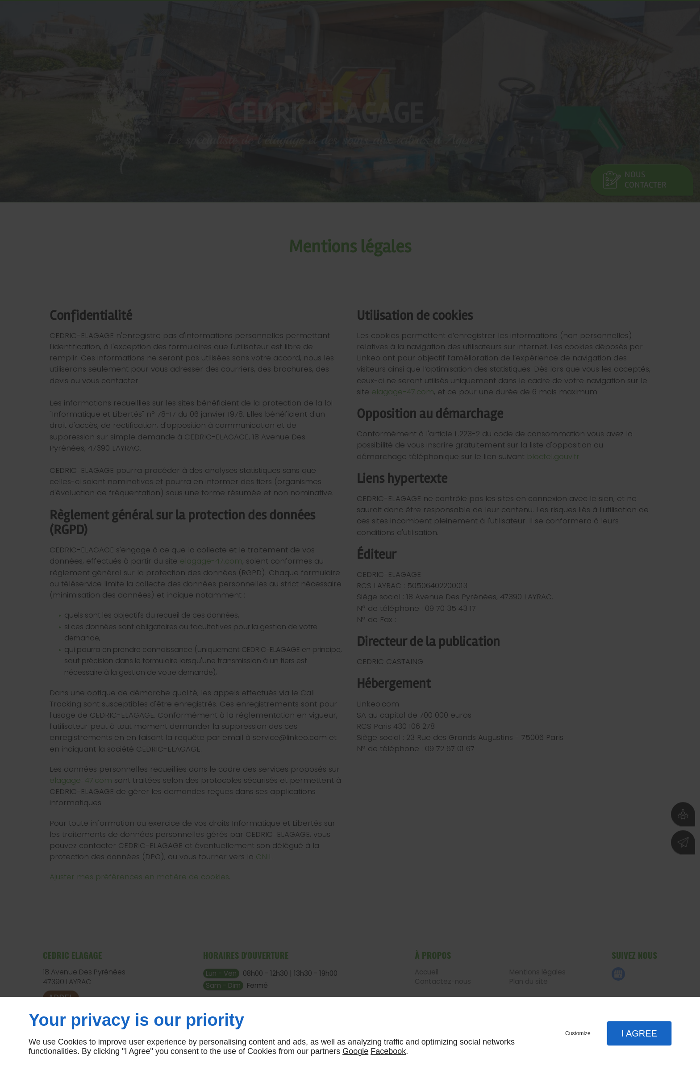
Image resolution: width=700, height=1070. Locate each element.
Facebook (388, 1051)
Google (355, 1051)
